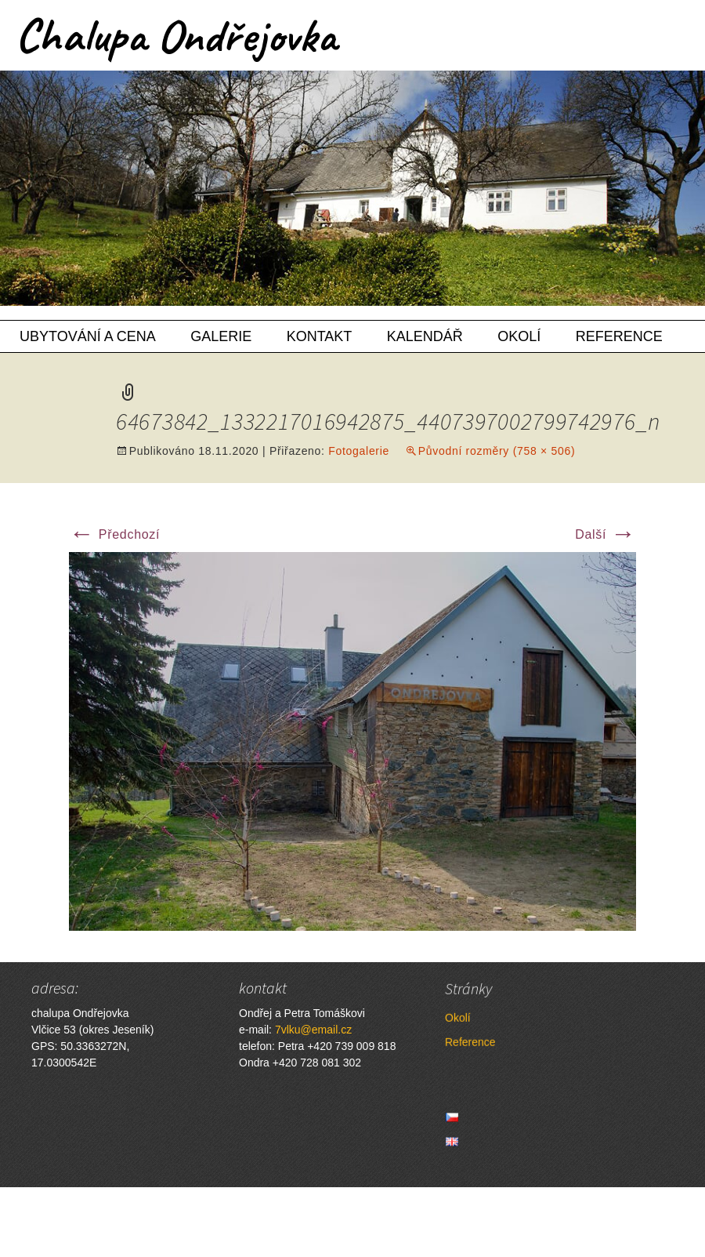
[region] (352, 188)
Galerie (220, 336)
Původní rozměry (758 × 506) (497, 451)
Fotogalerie (358, 451)
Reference (619, 336)
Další (605, 534)
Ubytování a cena (88, 336)
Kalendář (425, 336)
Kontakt (319, 336)
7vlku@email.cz (313, 1029)
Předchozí (114, 534)
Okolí (518, 336)
